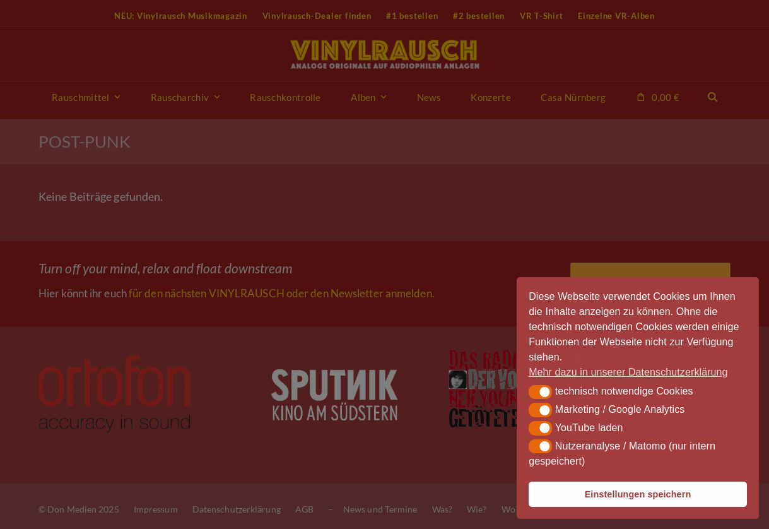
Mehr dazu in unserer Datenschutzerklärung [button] (628, 372)
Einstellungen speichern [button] (638, 494)
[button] (540, 392)
